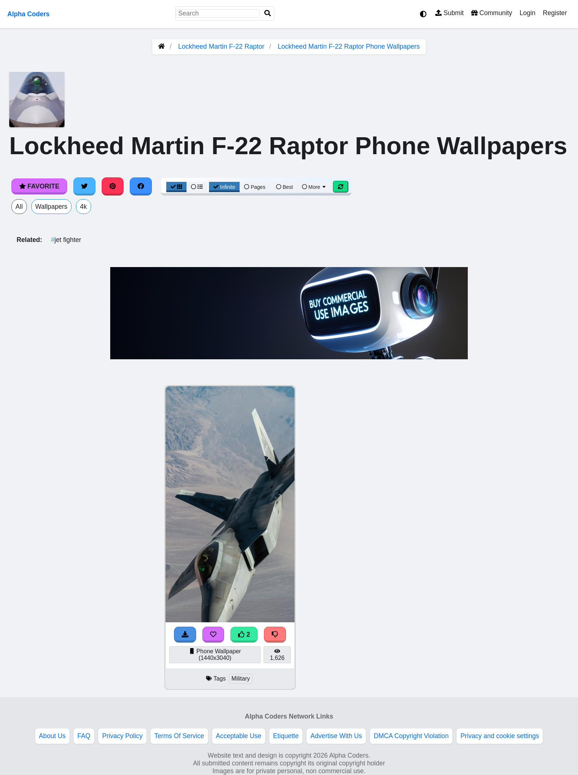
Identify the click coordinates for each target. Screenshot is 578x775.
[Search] (267, 13)
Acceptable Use (238, 736)
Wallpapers (51, 206)
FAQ (83, 736)
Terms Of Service (179, 736)
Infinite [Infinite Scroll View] (224, 187)
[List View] (197, 187)
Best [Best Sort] (284, 187)
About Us (52, 736)
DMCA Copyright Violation (411, 736)
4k (83, 206)
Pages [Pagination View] (254, 187)
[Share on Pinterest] (113, 186)
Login (527, 13)
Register (555, 13)
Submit (449, 13)
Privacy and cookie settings (499, 736)
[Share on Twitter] (84, 186)
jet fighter (66, 239)
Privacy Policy (122, 736)
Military (240, 678)
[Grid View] (176, 187)
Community (491, 13)
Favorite (39, 186)
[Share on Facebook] (141, 186)
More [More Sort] (314, 187)
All (19, 206)
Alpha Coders (28, 14)
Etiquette (286, 736)
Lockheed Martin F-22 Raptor (221, 46)
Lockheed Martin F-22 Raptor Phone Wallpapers (349, 46)
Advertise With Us (336, 736)
